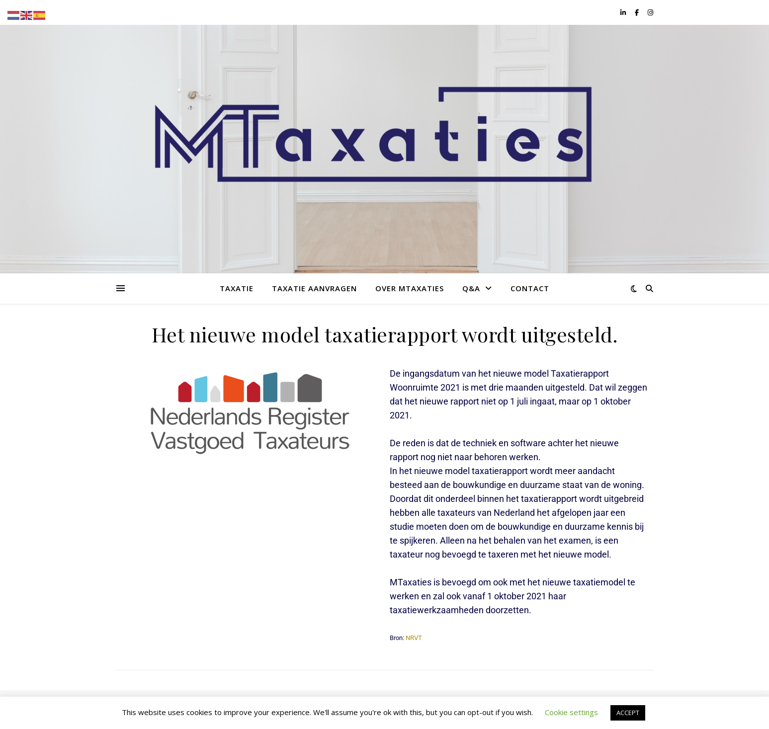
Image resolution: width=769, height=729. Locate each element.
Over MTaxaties (409, 288)
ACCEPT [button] (627, 712)
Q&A (471, 288)
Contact (530, 288)
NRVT (414, 638)
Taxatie (237, 288)
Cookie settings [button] (571, 712)
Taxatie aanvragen (314, 288)
